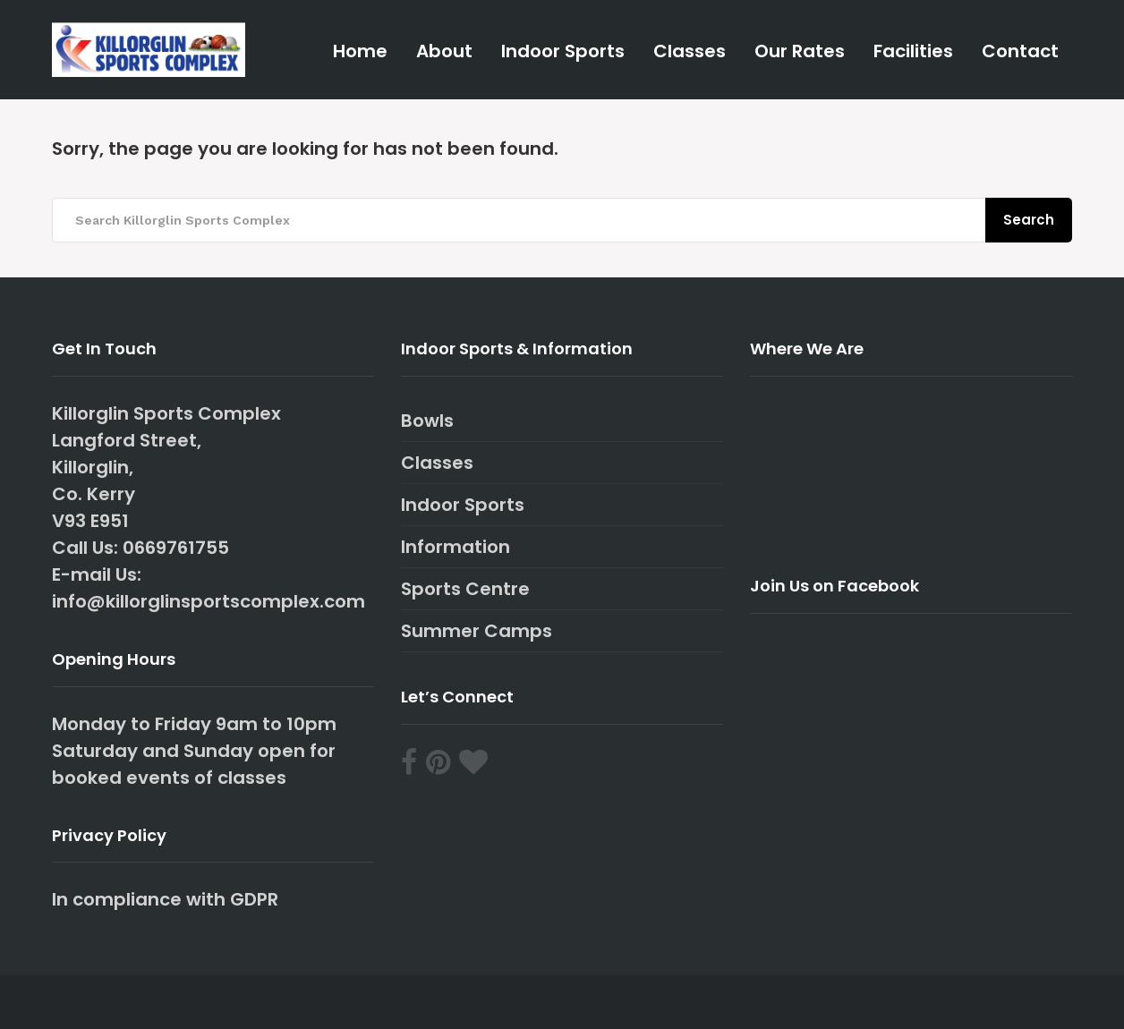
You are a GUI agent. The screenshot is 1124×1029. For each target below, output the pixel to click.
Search (1028, 219)
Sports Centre (465, 588)
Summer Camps (476, 630)
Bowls (427, 420)
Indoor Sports (563, 51)
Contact (1020, 51)
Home (360, 51)
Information (455, 546)
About (444, 51)
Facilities (913, 51)
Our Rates (799, 51)
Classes (689, 51)
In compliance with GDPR (165, 899)
